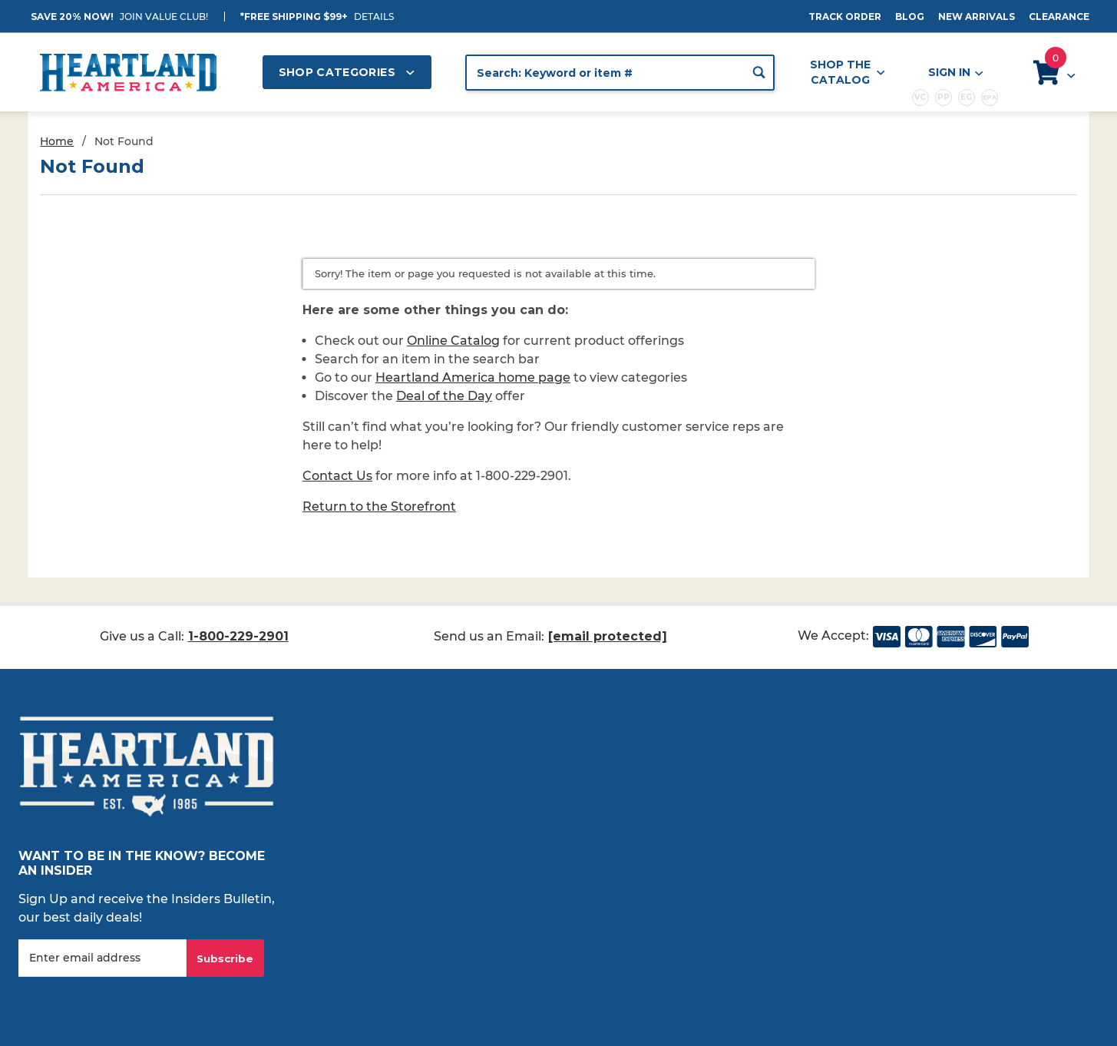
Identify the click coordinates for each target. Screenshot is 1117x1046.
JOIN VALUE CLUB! (164, 16)
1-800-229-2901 (238, 636)
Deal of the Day (444, 396)
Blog (909, 16)
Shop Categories (347, 72)
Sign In (955, 72)
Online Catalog (453, 340)
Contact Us (337, 475)
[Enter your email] (102, 958)
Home (57, 141)
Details (374, 16)
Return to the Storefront (379, 506)
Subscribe (225, 958)
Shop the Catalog (848, 72)
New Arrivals (976, 16)
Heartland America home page (472, 377)
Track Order (844, 16)
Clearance (1059, 16)
